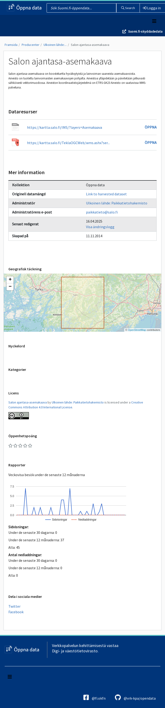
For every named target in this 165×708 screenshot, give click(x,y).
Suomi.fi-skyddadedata (145, 31)
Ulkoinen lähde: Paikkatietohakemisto (116, 203)
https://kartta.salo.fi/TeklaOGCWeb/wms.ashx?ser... (68, 142)
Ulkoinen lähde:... (55, 45)
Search (128, 8)
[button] (10, 279)
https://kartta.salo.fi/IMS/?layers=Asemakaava (64, 127)
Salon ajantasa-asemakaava (90, 45)
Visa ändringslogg (100, 226)
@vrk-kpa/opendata (135, 697)
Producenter (30, 45)
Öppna (151, 127)
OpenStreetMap (137, 330)
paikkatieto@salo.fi (102, 212)
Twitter (14, 606)
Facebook (16, 612)
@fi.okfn (94, 697)
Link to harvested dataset (106, 194)
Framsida (11, 45)
